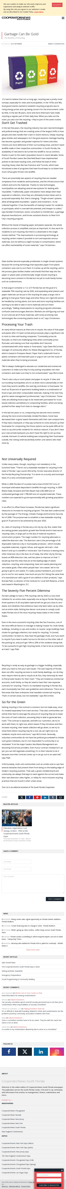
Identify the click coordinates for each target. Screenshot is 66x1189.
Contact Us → (7, 1100)
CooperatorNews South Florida (13, 1127)
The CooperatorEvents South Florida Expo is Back (21, 967)
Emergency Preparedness (11, 975)
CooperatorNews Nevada (11, 1115)
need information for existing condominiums (19, 995)
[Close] (57, 5)
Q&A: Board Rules (8, 962)
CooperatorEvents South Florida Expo (16, 1168)
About (5, 1073)
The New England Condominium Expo (16, 1156)
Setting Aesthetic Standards (12, 971)
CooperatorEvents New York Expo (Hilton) (18, 1143)
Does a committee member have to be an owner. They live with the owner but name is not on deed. (31, 1021)
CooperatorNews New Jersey (13, 1119)
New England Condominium (12, 1132)
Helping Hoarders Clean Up (34, 1009)
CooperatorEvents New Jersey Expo (15, 1152)
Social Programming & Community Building (18, 979)
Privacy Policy (25, 1186)
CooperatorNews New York (12, 1123)
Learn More (38, 12)
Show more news (33, 950)
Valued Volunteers (17, 1000)
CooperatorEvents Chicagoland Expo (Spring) (19, 1164)
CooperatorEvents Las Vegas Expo (15, 1172)
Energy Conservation (56, 44)
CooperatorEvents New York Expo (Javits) (17, 1147)
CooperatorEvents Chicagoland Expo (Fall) (18, 1160)
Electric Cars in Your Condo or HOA (28, 993)
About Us (5, 1186)
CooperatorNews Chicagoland (13, 1111)
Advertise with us (14, 1186)
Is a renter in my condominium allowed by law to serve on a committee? (29, 1029)
